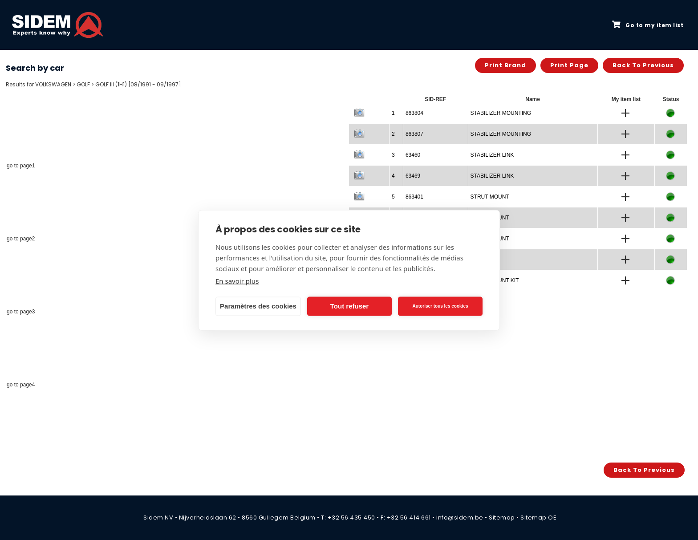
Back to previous (643, 65)
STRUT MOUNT (490, 197)
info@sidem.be (459, 517)
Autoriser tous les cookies (440, 306)
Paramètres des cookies (258, 306)
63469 (413, 176)
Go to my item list (647, 25)
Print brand (505, 65)
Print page (569, 65)
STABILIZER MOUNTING (501, 113)
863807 (414, 134)
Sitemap (502, 517)
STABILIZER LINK (492, 155)
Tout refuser (349, 306)
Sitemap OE (538, 517)
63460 (413, 155)
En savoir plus (237, 280)
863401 (414, 197)
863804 (414, 113)
